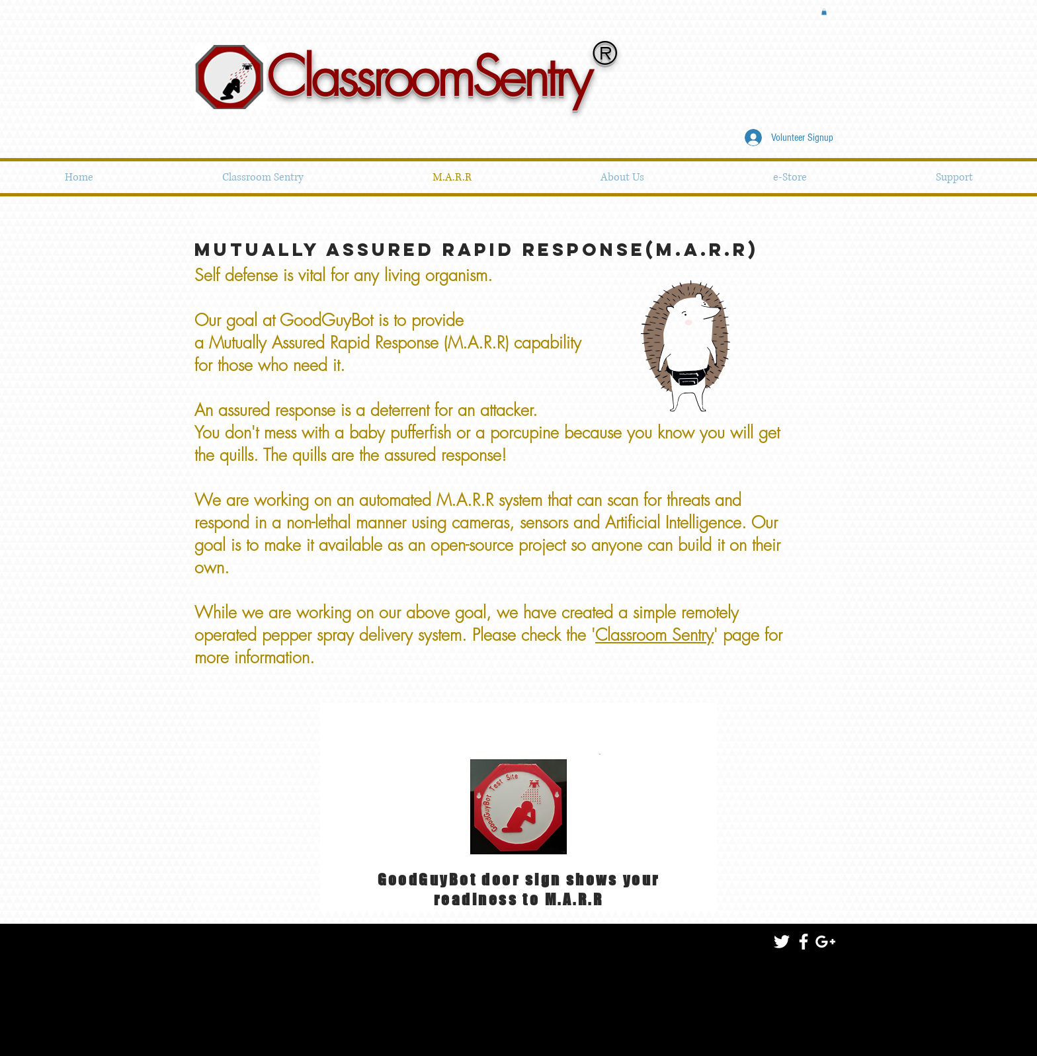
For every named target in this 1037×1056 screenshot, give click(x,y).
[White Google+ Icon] (825, 941)
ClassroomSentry (428, 77)
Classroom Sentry (654, 635)
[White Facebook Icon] (803, 941)
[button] (824, 12)
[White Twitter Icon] (781, 941)
